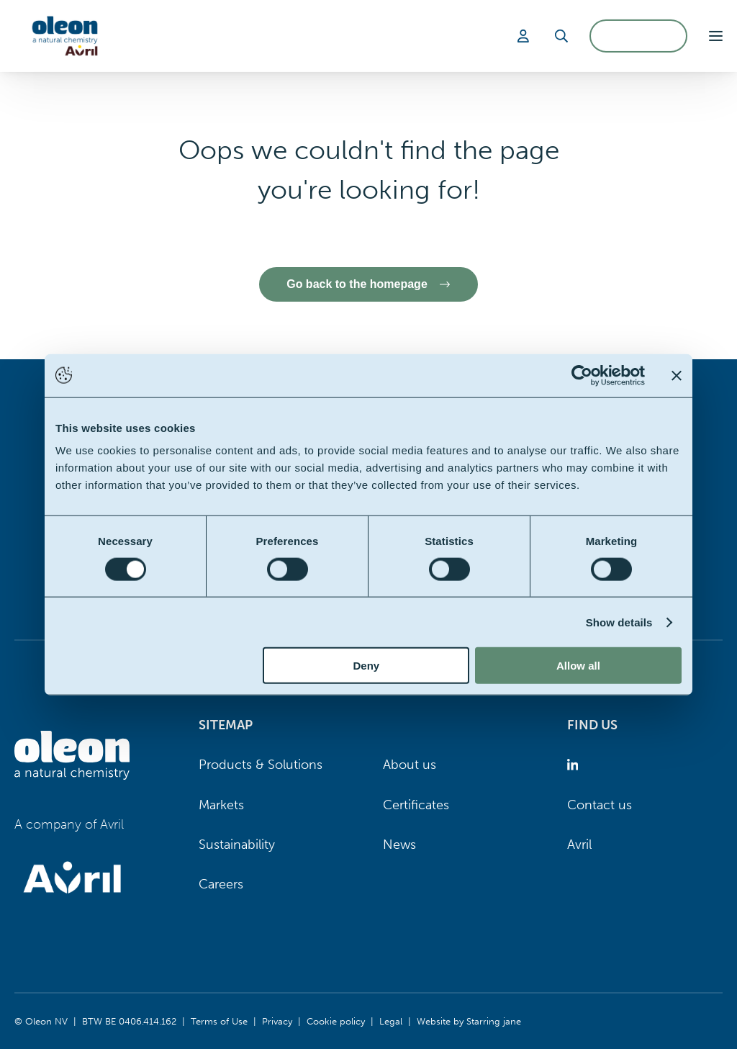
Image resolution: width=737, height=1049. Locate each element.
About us (409, 765)
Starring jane (493, 1021)
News (399, 844)
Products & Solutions (260, 765)
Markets (221, 805)
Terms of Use (219, 1021)
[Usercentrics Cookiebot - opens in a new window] (582, 375)
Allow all (578, 665)
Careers (221, 884)
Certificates (416, 805)
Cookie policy (336, 1021)
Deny (366, 665)
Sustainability (237, 844)
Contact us (599, 805)
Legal (390, 1021)
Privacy (277, 1021)
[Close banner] (677, 375)
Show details (619, 622)
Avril (579, 844)
